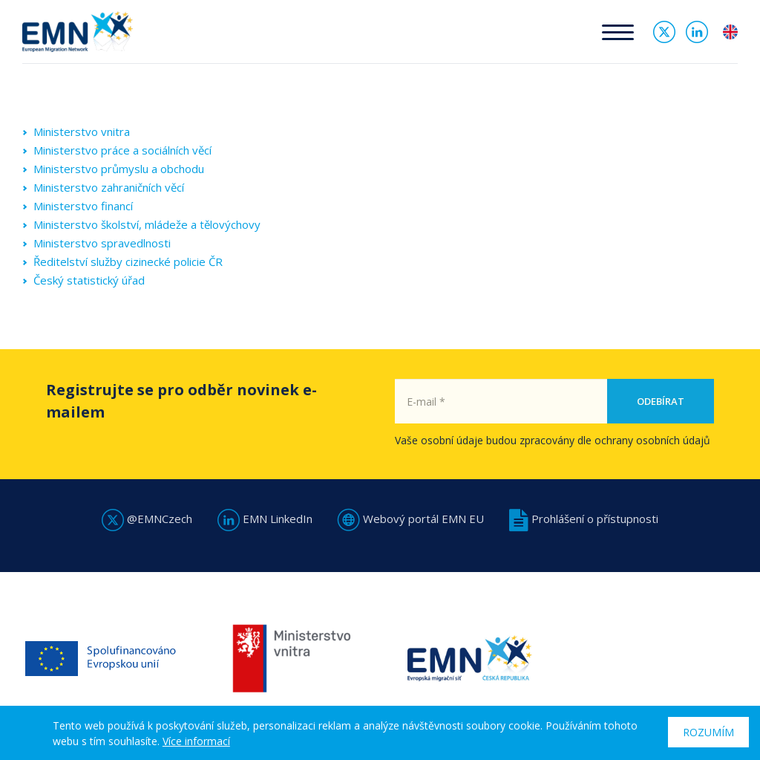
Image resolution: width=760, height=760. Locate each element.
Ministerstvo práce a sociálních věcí (122, 150)
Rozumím (708, 732)
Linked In (697, 32)
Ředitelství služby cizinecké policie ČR (128, 261)
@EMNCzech (147, 518)
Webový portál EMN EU (411, 518)
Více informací (196, 741)
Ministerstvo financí (83, 205)
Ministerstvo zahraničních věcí (108, 187)
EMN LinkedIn (264, 518)
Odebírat (660, 401)
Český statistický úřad (89, 280)
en (730, 32)
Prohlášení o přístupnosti (583, 518)
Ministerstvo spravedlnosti (102, 243)
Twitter (664, 32)
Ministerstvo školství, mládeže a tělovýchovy (147, 224)
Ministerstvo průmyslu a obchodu (118, 168)
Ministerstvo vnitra (81, 131)
